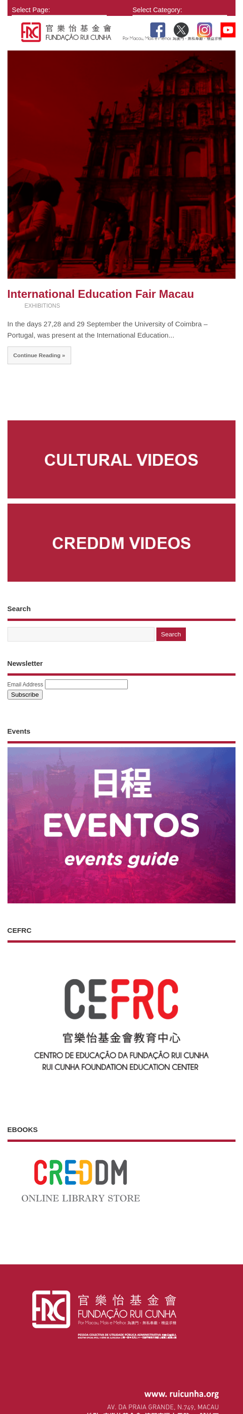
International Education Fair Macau (100, 294)
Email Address (25, 684)
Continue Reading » (39, 355)
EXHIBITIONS (42, 306)
